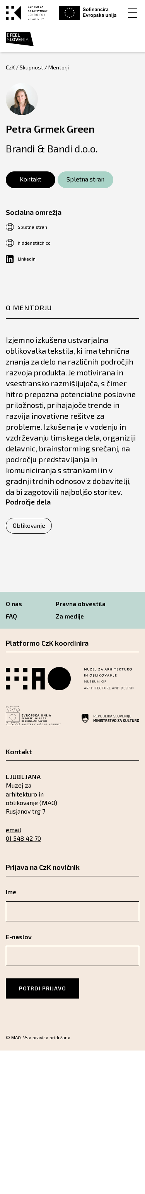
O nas (14, 603)
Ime (11, 891)
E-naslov (19, 936)
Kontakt (30, 179)
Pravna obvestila (81, 603)
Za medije (70, 616)
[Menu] (132, 12)
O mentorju (29, 307)
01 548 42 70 (23, 838)
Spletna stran (85, 179)
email (13, 829)
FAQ (11, 616)
